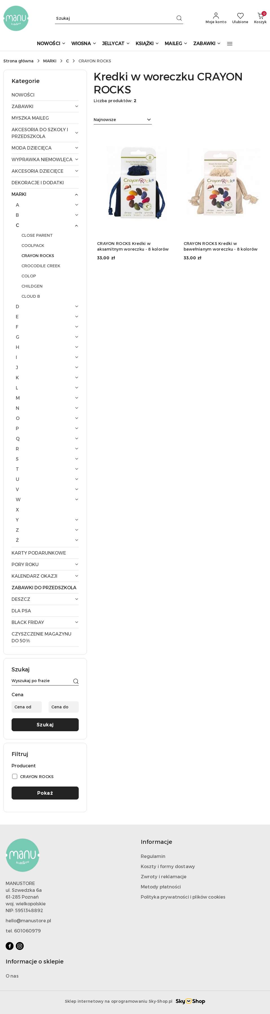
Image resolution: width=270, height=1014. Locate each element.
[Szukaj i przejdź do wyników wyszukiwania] (179, 18)
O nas (12, 975)
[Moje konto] (216, 18)
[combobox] (123, 119)
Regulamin (153, 856)
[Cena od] (27, 707)
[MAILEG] (176, 44)
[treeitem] (45, 94)
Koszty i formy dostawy (168, 866)
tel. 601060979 (23, 930)
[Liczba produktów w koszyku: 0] (260, 18)
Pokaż (45, 793)
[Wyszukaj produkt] (119, 18)
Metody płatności (161, 886)
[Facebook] (10, 946)
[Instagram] (20, 946)
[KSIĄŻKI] (147, 44)
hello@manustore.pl (28, 920)
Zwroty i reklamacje (164, 876)
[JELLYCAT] (116, 44)
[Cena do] (64, 707)
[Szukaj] (76, 681)
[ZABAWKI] (207, 44)
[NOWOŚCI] (51, 44)
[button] (230, 44)
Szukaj (45, 724)
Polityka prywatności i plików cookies (183, 896)
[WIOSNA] (83, 44)
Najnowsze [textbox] (105, 119)
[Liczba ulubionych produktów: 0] (240, 18)
